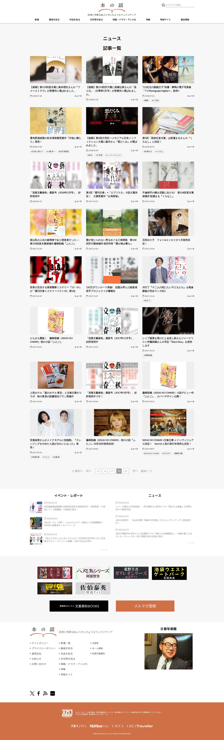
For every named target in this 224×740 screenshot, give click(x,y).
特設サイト (165, 20)
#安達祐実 (35, 457)
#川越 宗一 (51, 151)
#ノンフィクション (113, 155)
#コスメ (46, 457)
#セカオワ (166, 453)
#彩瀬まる (148, 151)
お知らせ (36, 658)
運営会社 (36, 653)
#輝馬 (146, 100)
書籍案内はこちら (79, 606)
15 (97, 471)
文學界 (95, 643)
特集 (148, 20)
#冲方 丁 (147, 300)
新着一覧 (65, 643)
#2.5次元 (155, 100)
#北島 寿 (56, 457)
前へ (88, 471)
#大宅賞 (99, 155)
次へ (136, 471)
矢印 (103, 549)
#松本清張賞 (64, 151)
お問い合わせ (39, 663)
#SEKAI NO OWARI (151, 453)
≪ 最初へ (76, 471)
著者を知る (54, 20)
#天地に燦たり (37, 151)
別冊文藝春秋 (99, 653)
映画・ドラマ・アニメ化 (124, 20)
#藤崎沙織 (178, 453)
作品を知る (74, 20)
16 (105, 471)
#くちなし (159, 151)
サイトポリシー (40, 643)
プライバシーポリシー (44, 648)
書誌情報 (185, 20)
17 (112, 471)
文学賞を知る (96, 20)
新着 (37, 20)
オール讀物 (98, 648)
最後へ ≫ (148, 471)
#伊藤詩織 (148, 355)
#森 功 (89, 155)
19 (126, 471)
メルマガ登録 (145, 606)
